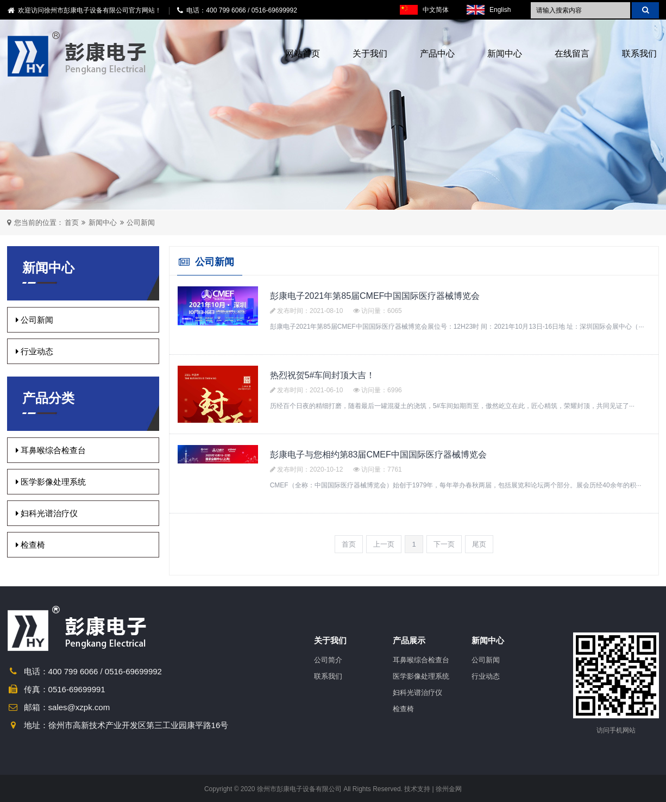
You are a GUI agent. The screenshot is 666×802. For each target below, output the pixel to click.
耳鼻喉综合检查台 (51, 450)
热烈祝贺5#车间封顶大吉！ (322, 375)
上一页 (383, 544)
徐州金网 (449, 789)
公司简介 (328, 660)
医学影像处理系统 (51, 481)
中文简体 (424, 10)
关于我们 (370, 53)
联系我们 (639, 53)
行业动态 (34, 351)
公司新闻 (141, 222)
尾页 (479, 544)
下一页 (444, 544)
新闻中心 (504, 53)
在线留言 (572, 53)
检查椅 (30, 544)
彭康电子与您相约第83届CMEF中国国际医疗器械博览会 (378, 454)
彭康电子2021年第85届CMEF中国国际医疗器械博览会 (375, 295)
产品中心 (437, 53)
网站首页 (302, 53)
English (489, 10)
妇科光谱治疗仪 (47, 513)
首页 (72, 222)
